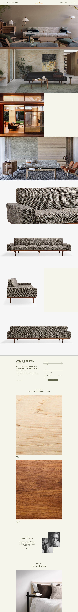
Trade (66, 2)
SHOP (7, 2)
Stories (16, 2)
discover (27, 548)
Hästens (61, 2)
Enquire (52, 379)
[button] (53, 360)
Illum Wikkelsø (19, 362)
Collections (11, 2)
